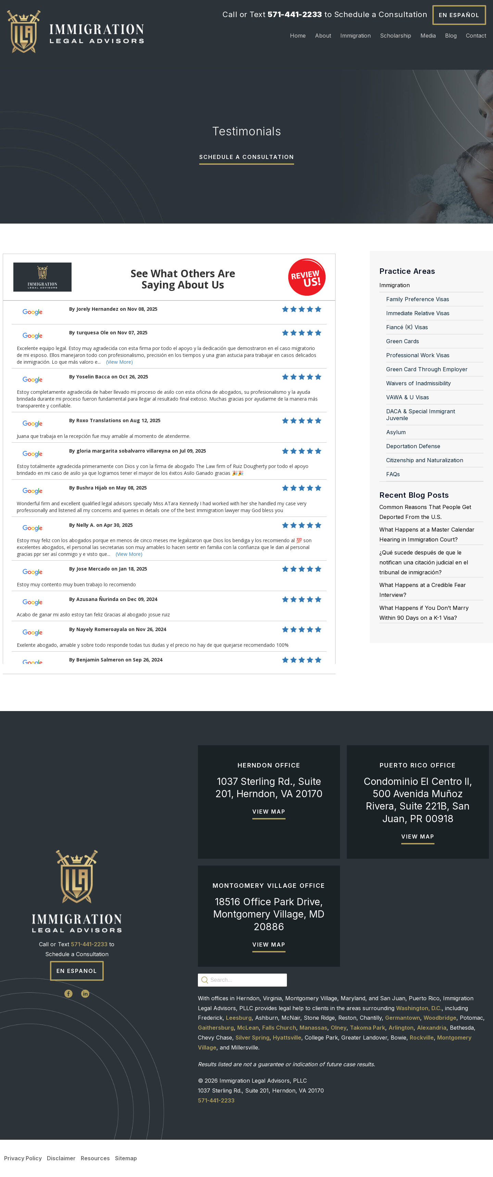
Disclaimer (61, 1158)
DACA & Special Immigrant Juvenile (420, 415)
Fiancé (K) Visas (407, 327)
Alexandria (431, 1027)
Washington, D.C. (419, 1008)
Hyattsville (287, 1037)
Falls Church (279, 1027)
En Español (459, 15)
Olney (338, 1027)
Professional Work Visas (418, 355)
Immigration (355, 35)
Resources (95, 1158)
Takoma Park (367, 1027)
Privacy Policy (23, 1158)
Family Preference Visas (417, 299)
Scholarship (395, 35)
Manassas (313, 1027)
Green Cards (402, 341)
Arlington (401, 1027)
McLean (248, 1027)
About (323, 35)
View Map (269, 811)
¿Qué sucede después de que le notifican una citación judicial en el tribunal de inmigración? (423, 562)
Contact (476, 35)
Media (428, 35)
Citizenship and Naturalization (424, 460)
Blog (451, 35)
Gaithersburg (216, 1027)
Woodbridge (440, 1017)
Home (298, 35)
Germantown (402, 1017)
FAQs (393, 474)
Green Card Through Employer (427, 369)
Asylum (396, 432)
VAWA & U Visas (407, 397)
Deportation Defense (413, 446)
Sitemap (126, 1158)
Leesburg (239, 1017)
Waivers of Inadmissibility (418, 383)
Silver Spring (252, 1037)
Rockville (422, 1037)
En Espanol (76, 970)
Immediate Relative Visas (418, 313)
